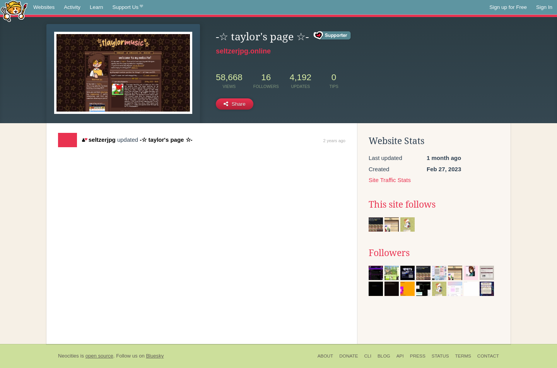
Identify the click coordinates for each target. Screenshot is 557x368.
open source (99, 356)
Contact (488, 356)
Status (440, 356)
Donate (348, 356)
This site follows (402, 204)
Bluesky (155, 356)
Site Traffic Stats (390, 180)
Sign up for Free (508, 7)
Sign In (544, 7)
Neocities (68, 356)
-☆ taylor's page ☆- (166, 139)
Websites (44, 7)
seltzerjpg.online (243, 51)
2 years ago (334, 140)
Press (417, 356)
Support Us (128, 7)
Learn (96, 7)
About (325, 356)
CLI (367, 356)
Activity (72, 7)
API (400, 356)
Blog (384, 356)
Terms (463, 356)
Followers (389, 253)
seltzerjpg (98, 139)
